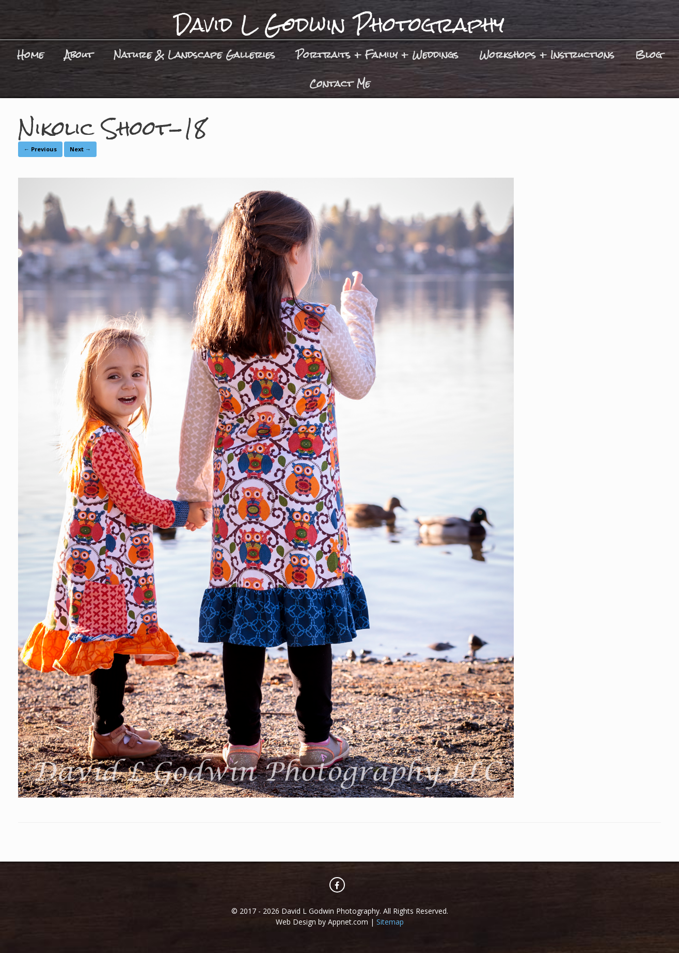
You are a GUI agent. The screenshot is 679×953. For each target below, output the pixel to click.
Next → (80, 149)
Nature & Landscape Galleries (194, 54)
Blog (648, 54)
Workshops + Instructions (546, 54)
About (79, 54)
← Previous (40, 149)
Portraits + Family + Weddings (377, 54)
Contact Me (339, 83)
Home (30, 54)
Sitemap (390, 922)
